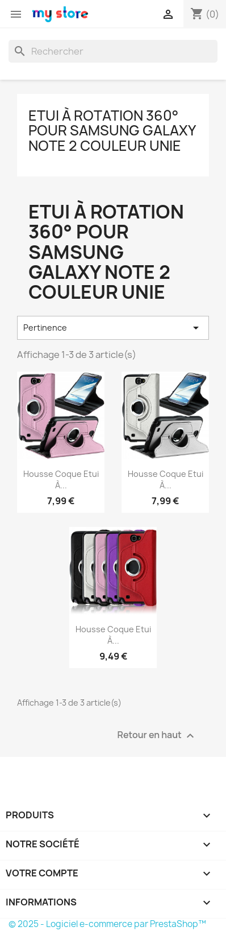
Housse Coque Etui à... (61, 479)
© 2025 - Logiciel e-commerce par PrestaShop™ (107, 924)
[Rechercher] (113, 51)
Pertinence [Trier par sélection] (113, 328)
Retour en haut (157, 735)
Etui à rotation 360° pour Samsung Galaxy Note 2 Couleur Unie (111, 130)
